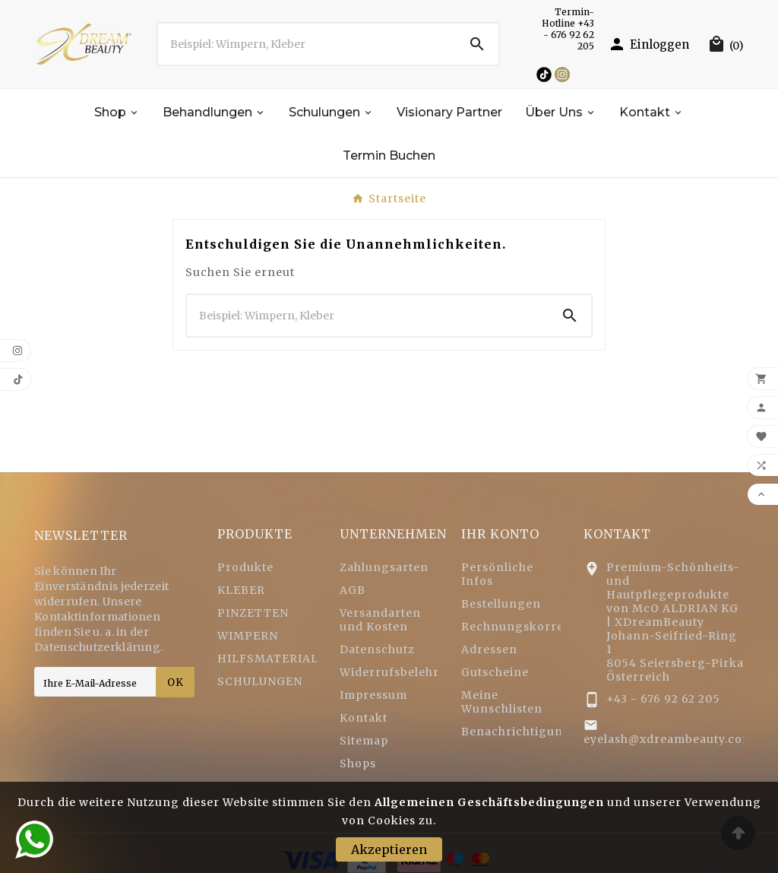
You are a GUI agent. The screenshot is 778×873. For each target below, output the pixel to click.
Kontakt (363, 718)
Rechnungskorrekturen (533, 626)
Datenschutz (377, 649)
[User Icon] (648, 44)
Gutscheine (495, 672)
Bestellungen (501, 604)
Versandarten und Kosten (380, 619)
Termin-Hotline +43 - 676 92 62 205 (568, 29)
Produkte (245, 567)
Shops (358, 763)
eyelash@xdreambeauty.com (669, 739)
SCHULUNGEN (259, 681)
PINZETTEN (253, 613)
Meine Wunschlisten (501, 702)
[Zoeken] (307, 44)
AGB (352, 590)
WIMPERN (247, 636)
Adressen (489, 649)
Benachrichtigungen (524, 731)
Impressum (373, 695)
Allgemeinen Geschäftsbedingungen (489, 802)
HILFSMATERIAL (267, 658)
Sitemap (364, 741)
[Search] (477, 44)
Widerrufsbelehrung (401, 672)
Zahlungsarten (384, 567)
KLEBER (241, 590)
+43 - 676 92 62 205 (663, 699)
